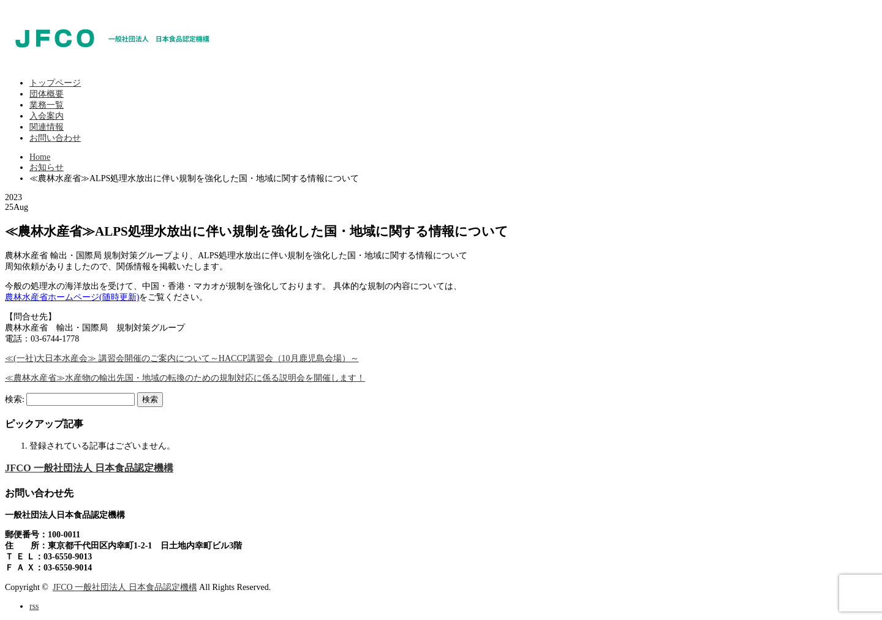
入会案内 (46, 116)
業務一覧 (46, 105)
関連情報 (46, 127)
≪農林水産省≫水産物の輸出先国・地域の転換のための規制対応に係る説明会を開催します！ (185, 378)
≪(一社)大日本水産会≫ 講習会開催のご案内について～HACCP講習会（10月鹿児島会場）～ (182, 358)
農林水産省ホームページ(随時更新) (72, 297)
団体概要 (46, 94)
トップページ (55, 83)
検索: (14, 399)
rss (34, 606)
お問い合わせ (55, 138)
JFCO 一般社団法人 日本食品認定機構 (89, 468)
